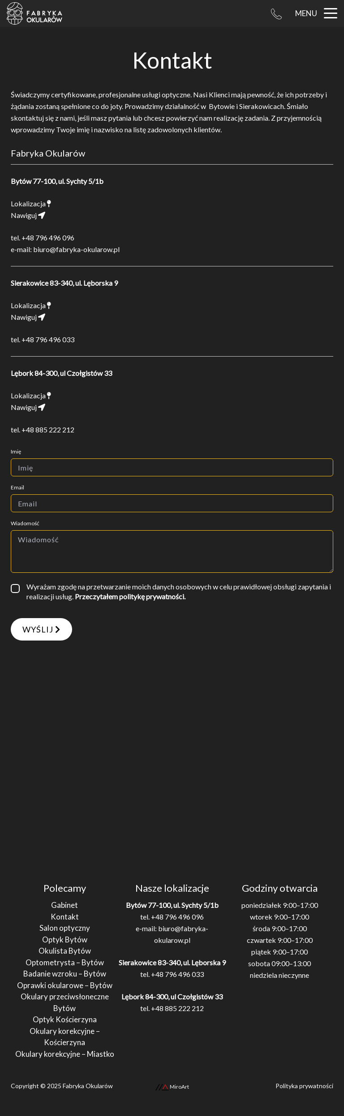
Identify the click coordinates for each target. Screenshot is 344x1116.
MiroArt (172, 1086)
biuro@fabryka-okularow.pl (76, 249)
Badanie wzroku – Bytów (64, 973)
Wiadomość (25, 523)
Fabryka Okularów (88, 1086)
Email (17, 487)
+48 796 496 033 (48, 339)
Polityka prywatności (304, 1086)
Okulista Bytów (65, 950)
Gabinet (64, 905)
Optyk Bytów (64, 939)
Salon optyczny (64, 928)
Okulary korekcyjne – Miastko (64, 1054)
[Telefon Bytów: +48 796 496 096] (276, 13)
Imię (16, 451)
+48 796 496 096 (48, 237)
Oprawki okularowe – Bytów (64, 985)
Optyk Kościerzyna (65, 1019)
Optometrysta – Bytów (65, 962)
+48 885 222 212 (48, 429)
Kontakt (65, 916)
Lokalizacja (31, 203)
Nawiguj (28, 215)
